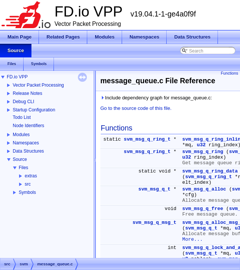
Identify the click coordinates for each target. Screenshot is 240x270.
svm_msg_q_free (202, 209)
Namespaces (26, 143)
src (28, 184)
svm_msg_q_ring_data (210, 171)
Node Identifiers (28, 125)
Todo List (22, 117)
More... (192, 239)
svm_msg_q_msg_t (154, 222)
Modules (21, 134)
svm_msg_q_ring (202, 151)
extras (31, 175)
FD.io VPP (17, 77)
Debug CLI (23, 101)
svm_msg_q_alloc (204, 189)
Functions (229, 73)
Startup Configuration (34, 109)
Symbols (27, 192)
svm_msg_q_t (155, 189)
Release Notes (27, 93)
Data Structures (28, 151)
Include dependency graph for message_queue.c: (156, 97)
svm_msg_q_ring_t (147, 139)
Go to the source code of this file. (135, 108)
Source (20, 159)
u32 (201, 145)
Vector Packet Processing (38, 85)
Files (23, 167)
